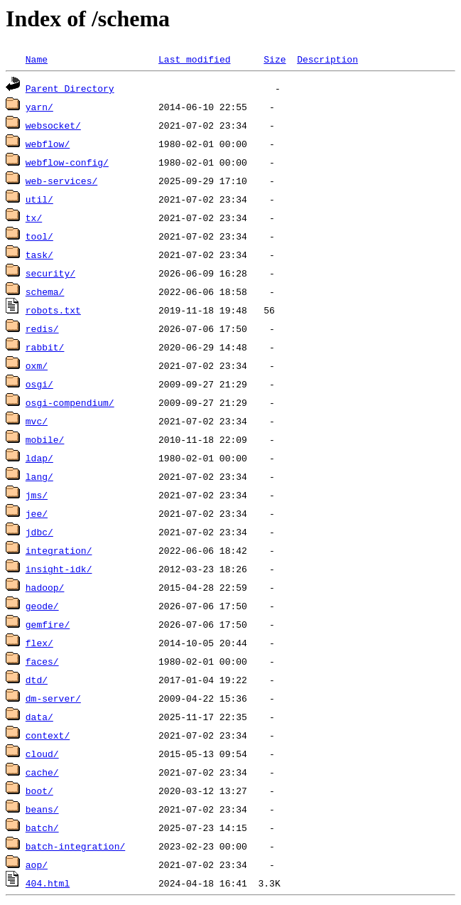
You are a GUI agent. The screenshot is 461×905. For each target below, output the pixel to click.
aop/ (37, 864)
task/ (39, 254)
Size (275, 59)
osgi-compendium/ (70, 402)
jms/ (37, 494)
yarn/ (39, 106)
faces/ (42, 661)
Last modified (194, 59)
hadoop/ (45, 587)
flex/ (39, 642)
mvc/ (37, 420)
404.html (48, 883)
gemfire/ (48, 624)
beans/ (42, 809)
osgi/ (39, 383)
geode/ (42, 605)
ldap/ (39, 457)
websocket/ (53, 125)
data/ (39, 716)
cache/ (42, 772)
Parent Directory (70, 88)
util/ (39, 199)
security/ (50, 273)
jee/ (37, 513)
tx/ (34, 217)
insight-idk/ (59, 568)
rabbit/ (45, 347)
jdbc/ (39, 531)
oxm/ (37, 365)
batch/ (42, 827)
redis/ (42, 328)
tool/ (39, 236)
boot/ (39, 790)
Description (327, 59)
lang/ (39, 476)
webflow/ (48, 143)
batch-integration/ (75, 846)
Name (37, 59)
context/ (48, 735)
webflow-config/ (67, 162)
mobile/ (45, 439)
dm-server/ (53, 698)
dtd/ (37, 679)
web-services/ (61, 180)
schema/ (45, 291)
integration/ (59, 550)
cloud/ (42, 753)
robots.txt (53, 310)
